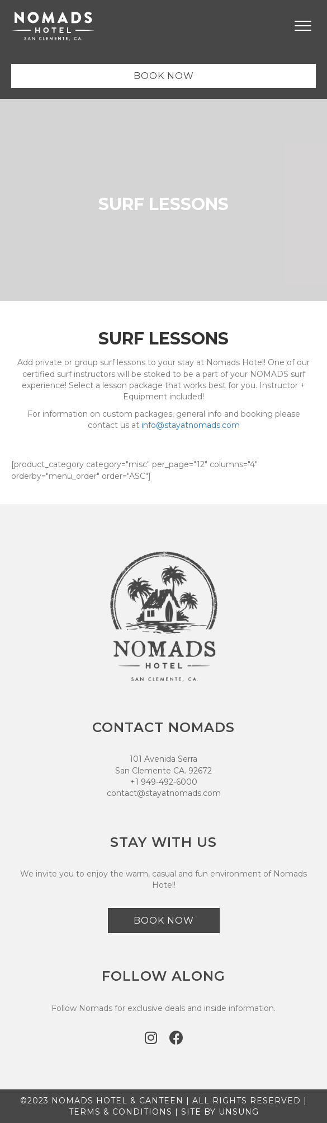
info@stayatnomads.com (190, 425)
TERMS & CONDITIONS (120, 1112)
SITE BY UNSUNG (220, 1112)
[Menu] (303, 26)
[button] (151, 1038)
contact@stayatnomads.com (164, 793)
